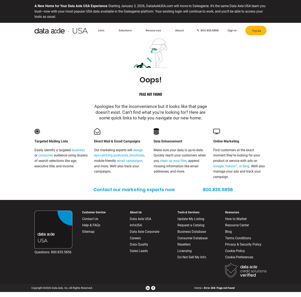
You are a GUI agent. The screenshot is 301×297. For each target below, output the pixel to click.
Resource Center (237, 225)
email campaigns (129, 161)
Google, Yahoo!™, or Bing (231, 166)
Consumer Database (192, 238)
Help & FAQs (91, 225)
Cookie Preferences (239, 257)
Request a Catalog (190, 225)
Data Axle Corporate (144, 232)
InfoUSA (136, 225)
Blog (228, 232)
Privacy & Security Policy (243, 244)
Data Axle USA (140, 219)
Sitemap (88, 232)
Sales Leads (139, 251)
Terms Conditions (238, 238)
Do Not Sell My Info (191, 257)
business (78, 150)
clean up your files (173, 161)
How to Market (236, 219)
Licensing (184, 251)
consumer (45, 155)
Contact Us (90, 219)
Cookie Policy (235, 251)
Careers (135, 238)
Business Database (191, 232)
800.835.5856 (61, 252)
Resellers (184, 244)
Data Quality (139, 244)
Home (198, 287)
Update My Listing (190, 219)
